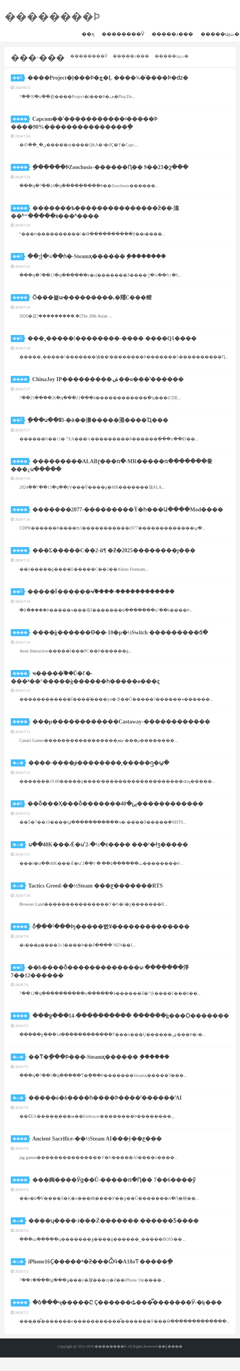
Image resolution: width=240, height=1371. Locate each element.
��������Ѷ (123, 34)
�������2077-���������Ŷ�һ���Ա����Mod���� (127, 509)
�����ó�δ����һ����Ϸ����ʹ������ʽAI (105, 1098)
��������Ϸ (52, 16)
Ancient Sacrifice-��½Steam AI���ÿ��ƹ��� (97, 1139)
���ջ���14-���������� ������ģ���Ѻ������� (130, 1016)
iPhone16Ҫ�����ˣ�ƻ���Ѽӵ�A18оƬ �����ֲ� (100, 1262)
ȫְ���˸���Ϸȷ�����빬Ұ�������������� (110, 927)
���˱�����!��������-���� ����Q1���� (112, 338)
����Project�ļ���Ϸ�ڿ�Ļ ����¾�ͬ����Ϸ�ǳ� (108, 78)
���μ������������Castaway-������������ (121, 722)
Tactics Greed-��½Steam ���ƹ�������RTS (95, 886)
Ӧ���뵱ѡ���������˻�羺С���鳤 (92, 297)
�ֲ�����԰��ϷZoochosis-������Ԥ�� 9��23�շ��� (110, 167)
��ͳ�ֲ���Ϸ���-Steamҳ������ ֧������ (98, 1057)
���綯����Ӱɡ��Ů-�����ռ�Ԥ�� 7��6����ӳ (114, 1180)
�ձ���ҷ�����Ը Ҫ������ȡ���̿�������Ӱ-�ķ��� (127, 1302)
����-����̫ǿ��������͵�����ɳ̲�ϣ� (98, 763)
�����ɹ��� (172, 34)
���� (21, 119)
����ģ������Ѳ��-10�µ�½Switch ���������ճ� (120, 632)
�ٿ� (19, 763)
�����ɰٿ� (172, 56)
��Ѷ (18, 78)
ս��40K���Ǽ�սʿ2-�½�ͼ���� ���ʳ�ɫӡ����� (108, 844)
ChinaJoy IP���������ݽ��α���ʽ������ (108, 379)
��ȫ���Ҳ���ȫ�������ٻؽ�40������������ (115, 804)
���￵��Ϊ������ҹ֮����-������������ (101, 592)
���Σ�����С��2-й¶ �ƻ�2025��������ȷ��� (113, 550)
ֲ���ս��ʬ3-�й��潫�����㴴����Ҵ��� (97, 420)
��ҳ (88, 34)
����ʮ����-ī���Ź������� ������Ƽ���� (113, 1221)
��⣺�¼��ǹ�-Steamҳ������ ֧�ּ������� (96, 256)
